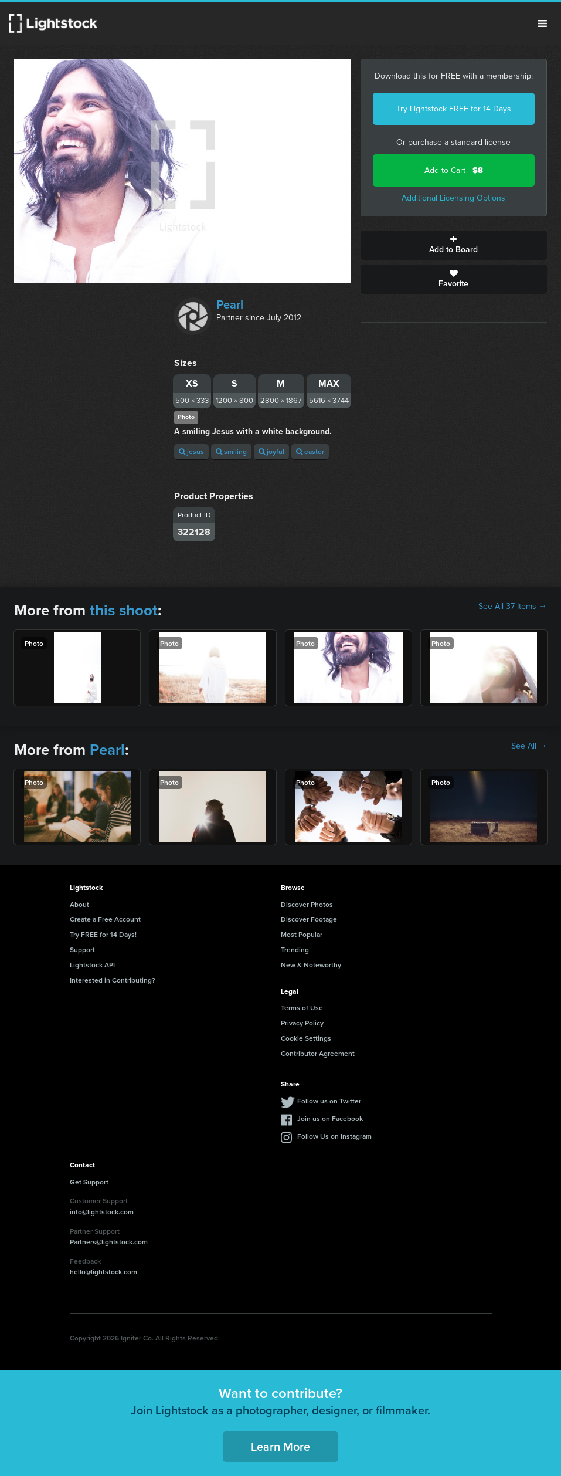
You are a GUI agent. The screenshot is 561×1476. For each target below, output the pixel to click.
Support (82, 949)
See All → (529, 746)
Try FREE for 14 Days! (103, 934)
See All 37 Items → (512, 606)
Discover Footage (309, 919)
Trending (295, 949)
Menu (542, 23)
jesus (191, 451)
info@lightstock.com (102, 1212)
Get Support (89, 1182)
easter (310, 451)
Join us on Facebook (330, 1118)
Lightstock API (92, 965)
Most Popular (301, 934)
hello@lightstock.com (103, 1272)
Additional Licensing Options (453, 198)
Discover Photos (307, 904)
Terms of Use (302, 1008)
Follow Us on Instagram (334, 1136)
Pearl (229, 304)
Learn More (280, 1446)
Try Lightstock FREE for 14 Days (453, 109)
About (79, 904)
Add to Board (454, 245)
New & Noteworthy (311, 965)
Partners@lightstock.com (109, 1242)
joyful (271, 451)
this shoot (124, 610)
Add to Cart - (453, 170)
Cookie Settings (306, 1038)
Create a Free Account (105, 919)
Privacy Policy (302, 1023)
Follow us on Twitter (329, 1101)
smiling (231, 451)
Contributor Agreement (318, 1053)
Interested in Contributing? (112, 980)
